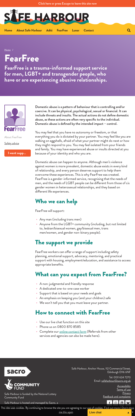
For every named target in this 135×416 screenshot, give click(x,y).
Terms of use (124, 390)
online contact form (72, 331)
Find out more (112, 408)
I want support (18, 153)
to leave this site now (67, 3)
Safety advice (11, 143)
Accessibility (124, 386)
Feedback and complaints (117, 397)
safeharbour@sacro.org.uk (116, 381)
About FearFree (13, 137)
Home (7, 50)
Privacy (127, 393)
